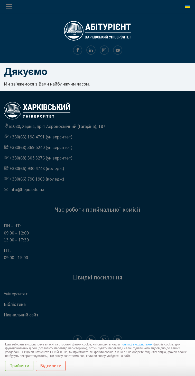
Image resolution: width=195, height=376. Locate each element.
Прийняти (19, 366)
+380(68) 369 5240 (26, 147)
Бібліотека (15, 304)
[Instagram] (104, 50)
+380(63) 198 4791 (26, 137)
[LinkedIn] (91, 50)
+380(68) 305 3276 (26, 158)
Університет (16, 294)
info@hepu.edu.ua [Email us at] (26, 189)
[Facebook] (77, 50)
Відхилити (50, 366)
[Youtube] (118, 50)
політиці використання (137, 344)
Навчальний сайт (21, 315)
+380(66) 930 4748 (26, 168)
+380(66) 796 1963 (26, 179)
